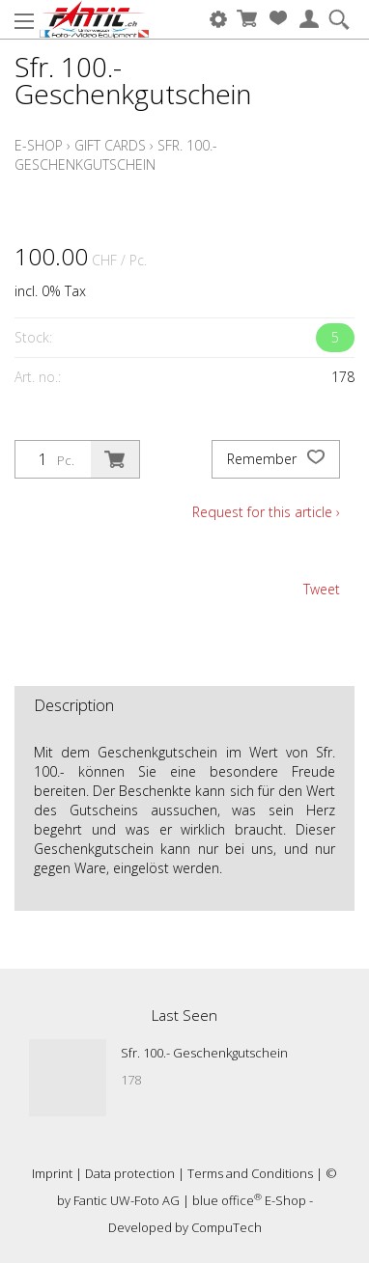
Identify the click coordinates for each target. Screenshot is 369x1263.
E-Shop (38, 145)
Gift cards (110, 145)
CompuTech (226, 1227)
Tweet (321, 589)
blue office (227, 1200)
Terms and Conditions (250, 1173)
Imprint (52, 1173)
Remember (276, 459)
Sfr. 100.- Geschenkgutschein (115, 155)
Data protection (130, 1173)
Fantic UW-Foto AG (126, 1200)
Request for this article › (266, 512)
